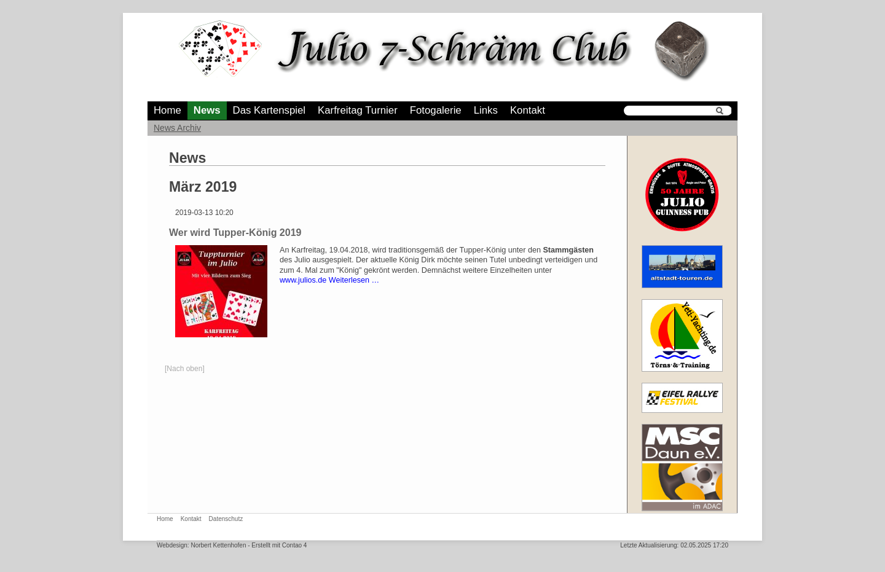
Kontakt (527, 110)
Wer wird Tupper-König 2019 (235, 232)
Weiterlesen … (354, 280)
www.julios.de (303, 280)
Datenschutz (226, 518)
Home (167, 110)
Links (486, 110)
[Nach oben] (185, 368)
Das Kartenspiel (269, 110)
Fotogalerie (436, 110)
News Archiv (177, 128)
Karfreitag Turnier (358, 110)
